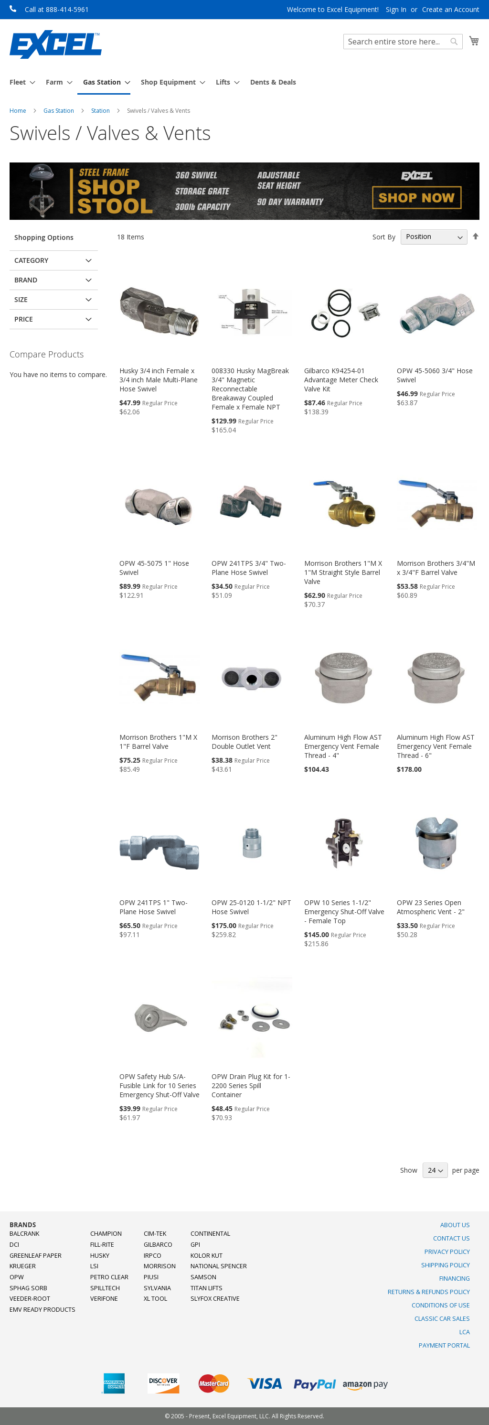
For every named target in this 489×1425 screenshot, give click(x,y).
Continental (210, 1234)
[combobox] (403, 41)
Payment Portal (444, 1345)
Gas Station (59, 111)
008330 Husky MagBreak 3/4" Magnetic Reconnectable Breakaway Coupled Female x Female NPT (250, 388)
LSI (94, 1266)
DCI (14, 1245)
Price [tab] (23, 319)
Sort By (383, 236)
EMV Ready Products (42, 1310)
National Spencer (219, 1266)
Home (19, 111)
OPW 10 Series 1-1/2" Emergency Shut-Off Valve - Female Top (344, 911)
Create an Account (450, 9)
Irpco (152, 1256)
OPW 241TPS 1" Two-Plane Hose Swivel (153, 907)
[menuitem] (19, 82)
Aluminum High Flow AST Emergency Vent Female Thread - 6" (436, 746)
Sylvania (157, 1288)
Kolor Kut (207, 1256)
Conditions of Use (441, 1305)
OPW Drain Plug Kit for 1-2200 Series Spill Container (251, 1085)
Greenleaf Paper (36, 1256)
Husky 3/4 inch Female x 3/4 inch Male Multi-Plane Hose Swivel (158, 379)
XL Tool (155, 1299)
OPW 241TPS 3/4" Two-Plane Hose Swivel (249, 568)
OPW (17, 1277)
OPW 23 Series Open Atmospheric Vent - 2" (431, 907)
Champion (106, 1234)
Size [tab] (21, 299)
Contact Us (451, 1238)
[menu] (244, 83)
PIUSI (151, 1277)
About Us (455, 1225)
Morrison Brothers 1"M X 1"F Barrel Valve (158, 742)
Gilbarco (158, 1245)
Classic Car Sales (442, 1319)
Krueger (23, 1266)
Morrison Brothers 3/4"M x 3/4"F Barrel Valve (436, 568)
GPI (195, 1245)
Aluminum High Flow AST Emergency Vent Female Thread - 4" (343, 746)
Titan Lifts (207, 1288)
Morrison (160, 1266)
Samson (203, 1277)
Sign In (396, 9)
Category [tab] (31, 260)
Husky (99, 1256)
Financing (454, 1278)
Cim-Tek (155, 1234)
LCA (464, 1332)
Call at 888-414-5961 (57, 9)
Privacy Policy (447, 1252)
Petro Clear (109, 1277)
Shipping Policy (445, 1265)
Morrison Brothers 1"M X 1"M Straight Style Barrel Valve (343, 572)
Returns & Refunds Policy (429, 1292)
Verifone (104, 1299)
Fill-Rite (102, 1245)
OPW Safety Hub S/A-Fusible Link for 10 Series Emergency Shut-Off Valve (159, 1085)
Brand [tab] (25, 279)
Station (101, 111)
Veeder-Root (30, 1299)
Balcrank (24, 1234)
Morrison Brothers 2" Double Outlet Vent (244, 742)
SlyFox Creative (215, 1299)
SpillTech (105, 1288)
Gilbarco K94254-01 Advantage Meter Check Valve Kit (341, 379)
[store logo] (56, 44)
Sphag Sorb (28, 1288)
